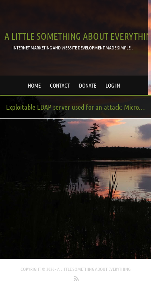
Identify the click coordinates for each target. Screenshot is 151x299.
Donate (87, 85)
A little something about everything (93, 269)
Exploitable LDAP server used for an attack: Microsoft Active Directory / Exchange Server (78, 106)
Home (34, 85)
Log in (112, 85)
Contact (60, 85)
